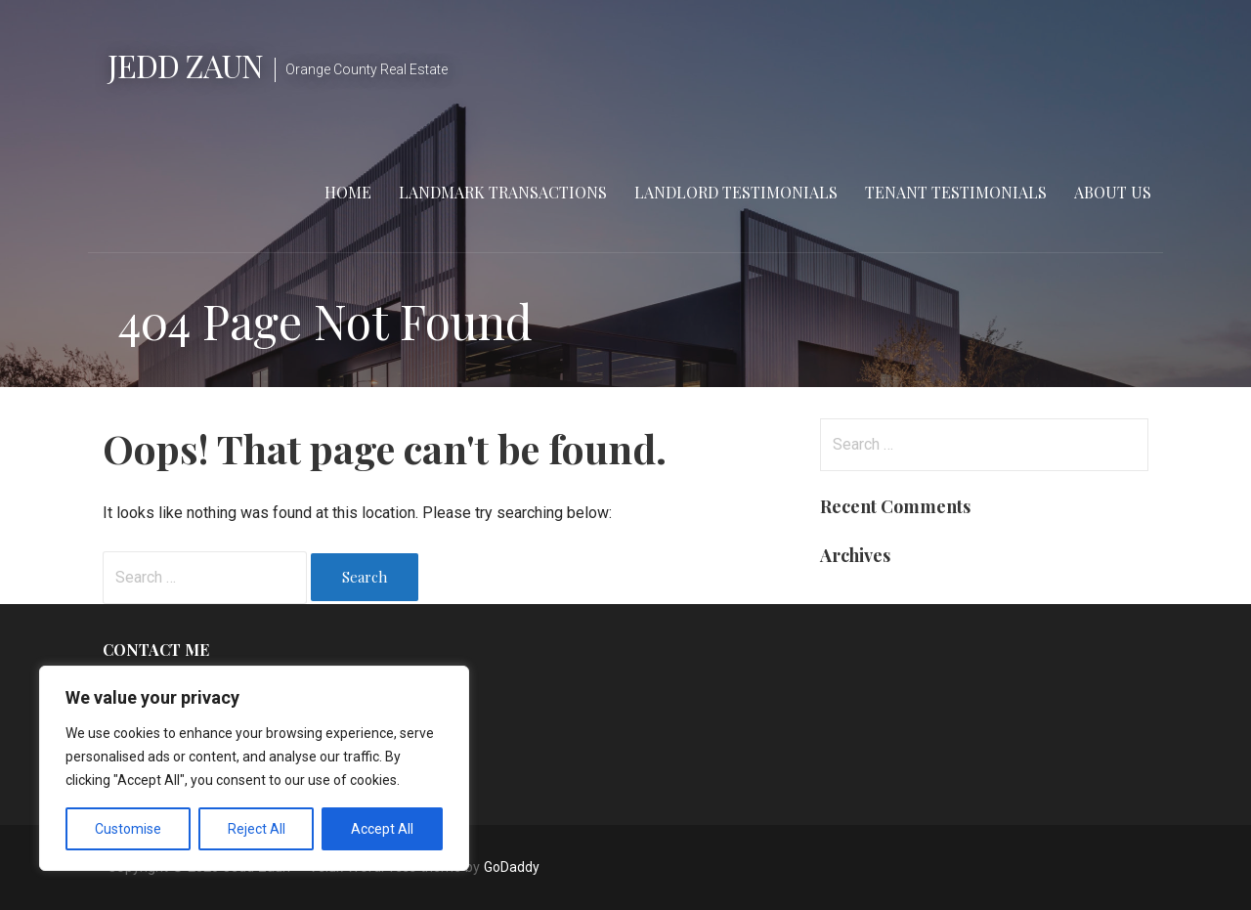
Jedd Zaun (185, 65)
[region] (254, 768)
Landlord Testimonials (736, 192)
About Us (1112, 192)
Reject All (256, 829)
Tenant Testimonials (956, 192)
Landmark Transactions (503, 192)
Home (347, 192)
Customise (128, 829)
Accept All (382, 829)
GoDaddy (511, 867)
